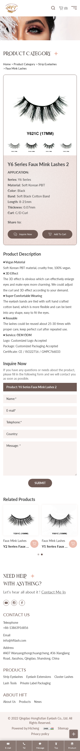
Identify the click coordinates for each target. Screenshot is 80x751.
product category (24, 64)
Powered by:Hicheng (25, 728)
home (7, 64)
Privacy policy (40, 734)
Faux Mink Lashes (14, 541)
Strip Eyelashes (47, 64)
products (25, 701)
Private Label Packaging (35, 683)
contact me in (53, 592)
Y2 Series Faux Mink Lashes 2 (25, 546)
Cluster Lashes (63, 677)
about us (9, 701)
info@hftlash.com (14, 640)
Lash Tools (10, 683)
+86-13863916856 (15, 627)
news (38, 701)
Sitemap (63, 728)
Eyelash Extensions (38, 677)
